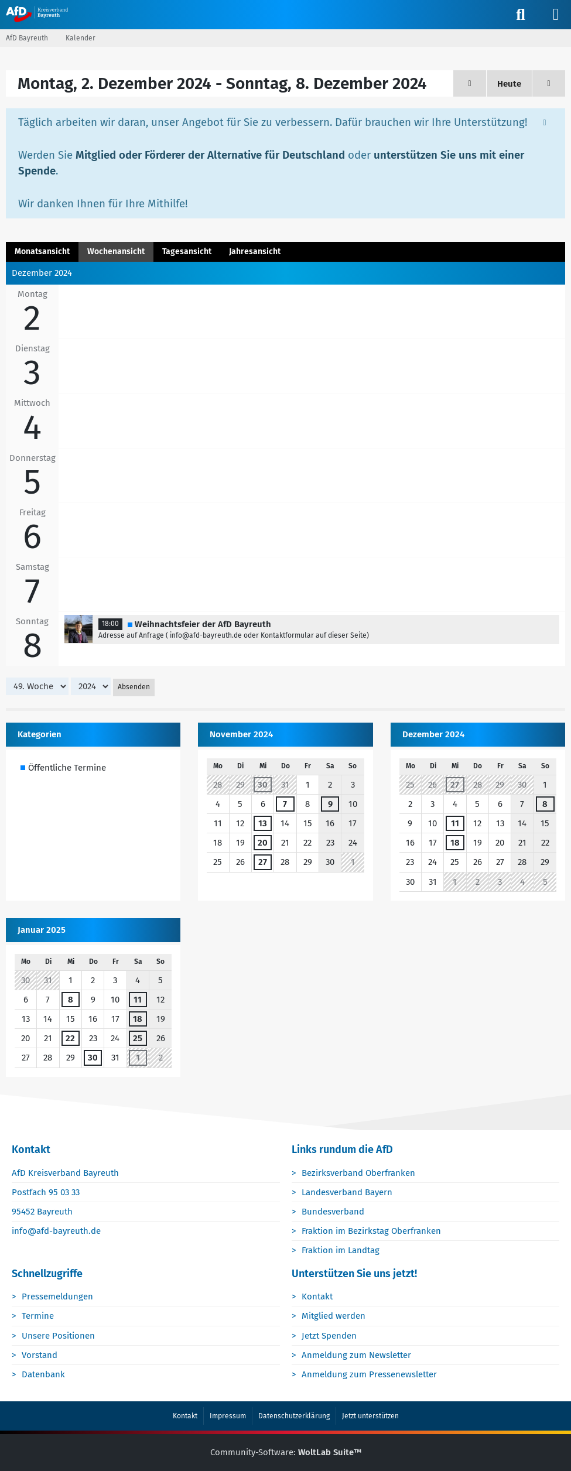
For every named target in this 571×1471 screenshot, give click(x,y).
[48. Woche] (469, 83)
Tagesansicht (186, 251)
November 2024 (241, 734)
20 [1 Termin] (263, 843)
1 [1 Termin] (138, 1058)
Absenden (134, 687)
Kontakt (317, 1297)
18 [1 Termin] (455, 843)
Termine (38, 1316)
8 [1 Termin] (545, 804)
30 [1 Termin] (263, 784)
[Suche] (520, 14)
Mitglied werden (334, 1316)
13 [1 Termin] (262, 824)
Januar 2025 (42, 930)
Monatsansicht (42, 251)
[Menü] (555, 14)
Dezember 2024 (433, 734)
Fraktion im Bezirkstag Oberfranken (372, 1231)
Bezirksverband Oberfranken (359, 1173)
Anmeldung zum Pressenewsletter (369, 1375)
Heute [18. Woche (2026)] (509, 83)
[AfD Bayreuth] (42, 14)
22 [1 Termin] (70, 1039)
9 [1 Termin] (330, 804)
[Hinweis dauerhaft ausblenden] (546, 122)
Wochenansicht (116, 251)
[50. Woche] (548, 83)
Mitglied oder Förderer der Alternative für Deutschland (210, 155)
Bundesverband (333, 1212)
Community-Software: (286, 1453)
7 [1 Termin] (285, 804)
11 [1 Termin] (455, 824)
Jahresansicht (255, 251)
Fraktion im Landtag (341, 1251)
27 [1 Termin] (262, 862)
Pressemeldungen (58, 1297)
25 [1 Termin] (137, 1039)
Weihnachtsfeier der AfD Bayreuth (203, 624)
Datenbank (44, 1375)
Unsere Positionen (58, 1335)
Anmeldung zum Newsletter (357, 1355)
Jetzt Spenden (329, 1335)
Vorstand (40, 1355)
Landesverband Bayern (347, 1193)
